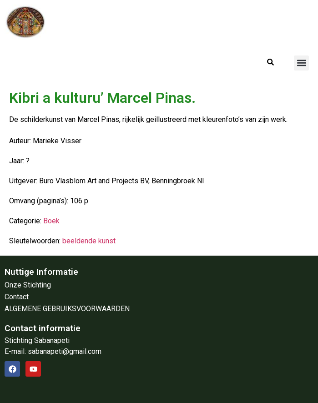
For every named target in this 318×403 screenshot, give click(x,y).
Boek (51, 221)
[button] (301, 63)
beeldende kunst (89, 241)
